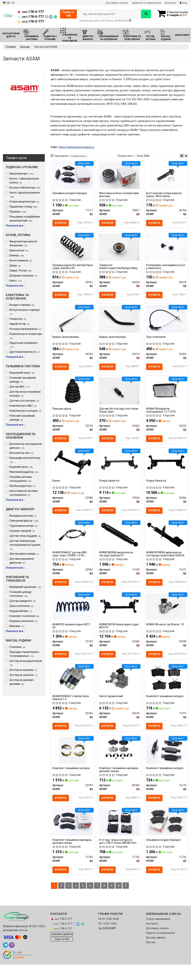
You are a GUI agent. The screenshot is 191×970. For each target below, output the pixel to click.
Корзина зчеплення (23, 621)
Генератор (18, 318)
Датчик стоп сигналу (24, 400)
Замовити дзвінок (62, 939)
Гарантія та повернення (146, 2)
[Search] (144, 14)
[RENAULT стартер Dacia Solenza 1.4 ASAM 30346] (73, 681)
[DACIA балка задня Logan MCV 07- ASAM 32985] (119, 609)
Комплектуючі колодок (26, 410)
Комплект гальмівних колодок (165, 700)
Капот (16, 280)
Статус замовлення (158, 924)
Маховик (17, 626)
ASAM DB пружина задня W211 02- (72, 629)
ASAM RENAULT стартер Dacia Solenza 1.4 (71, 702)
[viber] (12, 950)
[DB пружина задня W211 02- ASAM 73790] (73, 609)
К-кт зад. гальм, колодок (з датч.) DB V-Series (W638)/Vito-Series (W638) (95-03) (118, 846)
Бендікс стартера (22, 304)
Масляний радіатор (24, 471)
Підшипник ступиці (23, 206)
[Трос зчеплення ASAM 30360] (166, 319)
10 (119, 890)
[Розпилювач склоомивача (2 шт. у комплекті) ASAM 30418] (166, 247)
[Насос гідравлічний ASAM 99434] (119, 681)
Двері (15, 265)
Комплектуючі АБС (23, 405)
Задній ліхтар (20, 323)
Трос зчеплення (156, 338)
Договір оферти (156, 942)
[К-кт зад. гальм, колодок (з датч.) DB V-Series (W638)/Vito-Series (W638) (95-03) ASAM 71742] (119, 826)
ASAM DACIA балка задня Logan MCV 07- (119, 629)
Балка (56, 483)
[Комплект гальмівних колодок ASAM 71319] (166, 681)
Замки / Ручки (21, 270)
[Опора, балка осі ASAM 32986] (166, 464)
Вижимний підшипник (25, 586)
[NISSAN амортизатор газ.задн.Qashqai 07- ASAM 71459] (119, 537)
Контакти (170, 2)
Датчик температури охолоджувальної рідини (25, 544)
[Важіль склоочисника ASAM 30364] (73, 319)
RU (13, 2)
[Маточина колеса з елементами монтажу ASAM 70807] (119, 175)
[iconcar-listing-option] (186, 156)
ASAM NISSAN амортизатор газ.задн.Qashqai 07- (116, 557)
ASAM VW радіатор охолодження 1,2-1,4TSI (161, 412)
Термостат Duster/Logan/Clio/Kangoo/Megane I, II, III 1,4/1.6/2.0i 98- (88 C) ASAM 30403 (119, 267)
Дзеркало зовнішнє (23, 275)
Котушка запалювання (25, 328)
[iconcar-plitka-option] (181, 156)
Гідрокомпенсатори (23, 525)
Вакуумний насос (22, 372)
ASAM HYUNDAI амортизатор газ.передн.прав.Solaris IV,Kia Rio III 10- (166, 557)
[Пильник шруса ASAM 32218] (73, 392)
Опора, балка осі (109, 483)
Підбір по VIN (68, 14)
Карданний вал (21, 610)
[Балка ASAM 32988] (73, 464)
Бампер (17, 255)
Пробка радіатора (22, 485)
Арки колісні (19, 250)
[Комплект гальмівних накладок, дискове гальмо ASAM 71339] (73, 826)
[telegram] (5, 950)
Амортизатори (21, 173)
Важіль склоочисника (66, 338)
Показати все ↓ (15, 225)
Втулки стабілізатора (25, 187)
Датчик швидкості (23, 600)
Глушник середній (22, 530)
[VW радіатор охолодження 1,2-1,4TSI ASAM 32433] (166, 392)
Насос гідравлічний (111, 700)
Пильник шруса (62, 410)
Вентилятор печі (22, 452)
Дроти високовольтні (25, 351)
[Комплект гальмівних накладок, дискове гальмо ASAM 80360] (119, 754)
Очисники (17, 646)
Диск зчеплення (21, 605)
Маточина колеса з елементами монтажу (119, 195)
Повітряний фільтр (24, 520)
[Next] (127, 891)
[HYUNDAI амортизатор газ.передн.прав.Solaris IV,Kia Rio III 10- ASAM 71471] (166, 537)
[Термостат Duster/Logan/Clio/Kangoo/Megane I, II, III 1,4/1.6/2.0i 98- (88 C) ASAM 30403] (119, 247)
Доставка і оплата (117, 2)
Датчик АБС (19, 386)
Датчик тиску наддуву (25, 535)
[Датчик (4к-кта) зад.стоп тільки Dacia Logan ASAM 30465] (119, 392)
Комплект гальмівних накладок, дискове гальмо (119, 774)
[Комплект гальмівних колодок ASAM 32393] (73, 754)
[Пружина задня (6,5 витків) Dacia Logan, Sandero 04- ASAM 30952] (73, 247)
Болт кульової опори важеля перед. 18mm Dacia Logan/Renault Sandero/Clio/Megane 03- (164, 195)
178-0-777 (30, 12)
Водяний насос (21, 466)
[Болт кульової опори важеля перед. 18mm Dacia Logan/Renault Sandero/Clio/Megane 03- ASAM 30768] (166, 175)
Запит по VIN (62, 944)
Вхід (183, 2)
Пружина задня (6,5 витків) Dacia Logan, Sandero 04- (69, 267)
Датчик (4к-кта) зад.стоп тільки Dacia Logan (118, 412)
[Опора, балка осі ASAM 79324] (119, 464)
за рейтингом (79, 156)
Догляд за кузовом (23, 669)
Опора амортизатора (24, 201)
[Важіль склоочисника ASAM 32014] (119, 319)
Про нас (151, 947)
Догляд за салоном (23, 674)
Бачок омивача (21, 260)
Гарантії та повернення (160, 938)
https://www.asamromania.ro (76, 147)
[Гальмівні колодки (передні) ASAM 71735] (166, 826)
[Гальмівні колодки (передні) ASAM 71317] (73, 175)
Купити (61, 223)
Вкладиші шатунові (23, 515)
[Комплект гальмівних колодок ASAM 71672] (166, 754)
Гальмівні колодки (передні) (70, 193)
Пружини (18, 211)
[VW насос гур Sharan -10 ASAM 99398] (166, 609)
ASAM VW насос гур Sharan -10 (165, 627)
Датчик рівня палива (24, 553)
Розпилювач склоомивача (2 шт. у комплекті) (166, 267)
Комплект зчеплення (24, 615)
